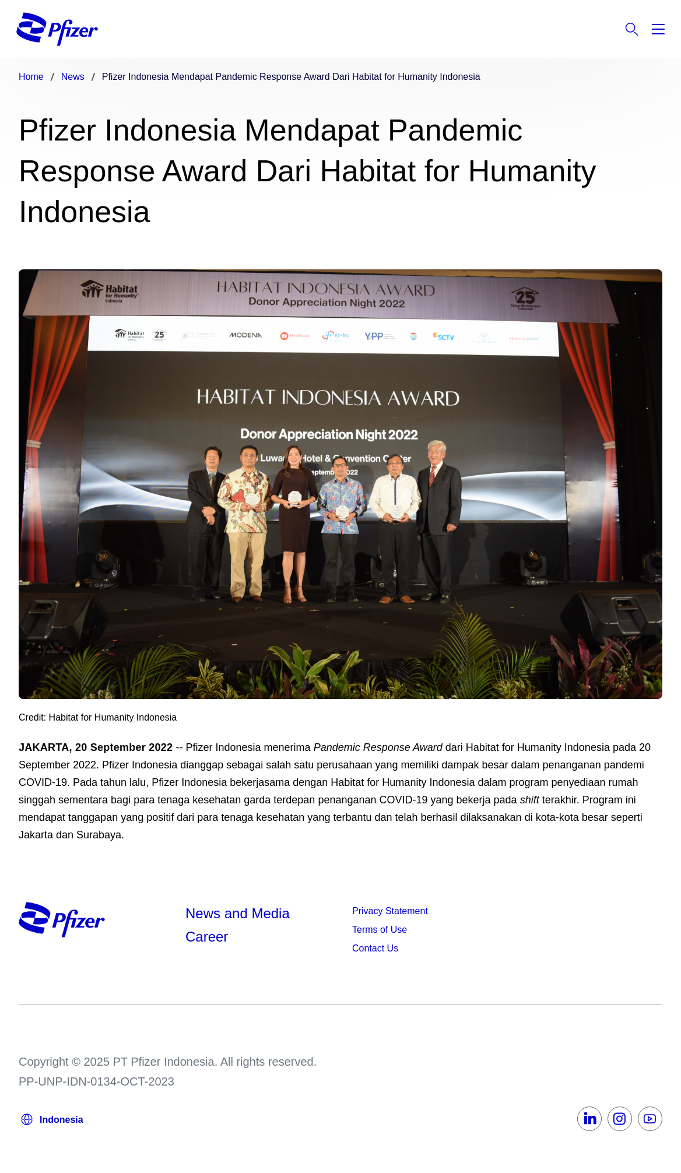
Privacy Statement (390, 911)
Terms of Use (379, 930)
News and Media (237, 913)
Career (208, 936)
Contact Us (375, 948)
